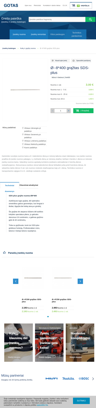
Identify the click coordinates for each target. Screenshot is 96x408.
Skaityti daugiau (14, 357)
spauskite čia (42, 405)
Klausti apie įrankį (60, 60)
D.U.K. (65, 5)
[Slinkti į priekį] (80, 281)
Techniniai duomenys (9, 186)
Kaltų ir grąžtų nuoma (28, 48)
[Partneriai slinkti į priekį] (93, 379)
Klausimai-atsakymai (29, 185)
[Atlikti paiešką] (90, 19)
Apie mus (28, 5)
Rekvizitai (37, 5)
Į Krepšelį (83, 111)
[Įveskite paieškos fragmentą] (57, 19)
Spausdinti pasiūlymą (82, 60)
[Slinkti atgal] (15, 281)
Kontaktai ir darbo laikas (51, 5)
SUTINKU (81, 401)
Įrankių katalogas (9, 48)
